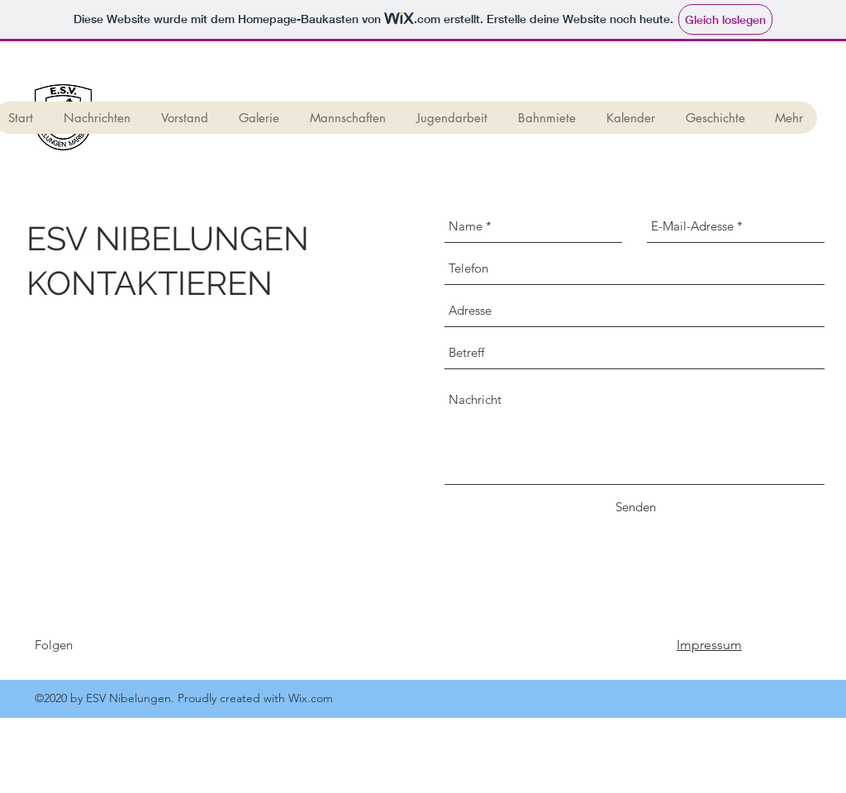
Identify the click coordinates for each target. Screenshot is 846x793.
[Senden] (636, 507)
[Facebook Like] (190, 652)
